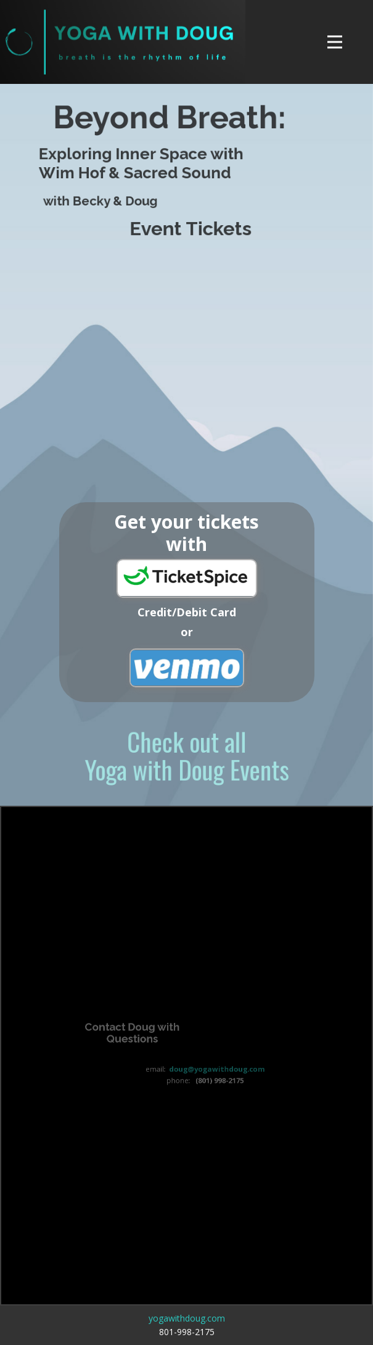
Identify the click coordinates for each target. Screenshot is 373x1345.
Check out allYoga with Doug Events (187, 755)
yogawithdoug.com (187, 1318)
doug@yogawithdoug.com (215, 1068)
